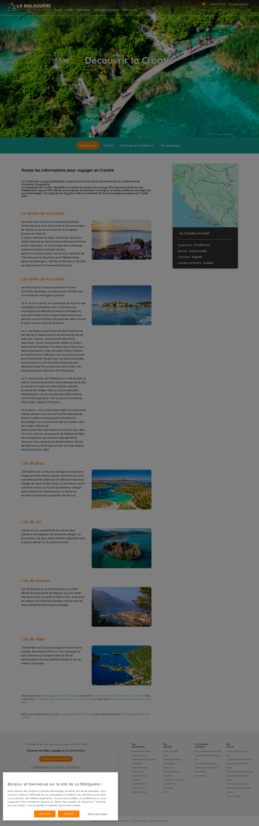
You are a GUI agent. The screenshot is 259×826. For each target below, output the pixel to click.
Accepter (44, 813)
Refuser (69, 813)
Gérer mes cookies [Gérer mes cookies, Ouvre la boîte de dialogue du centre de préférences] (97, 813)
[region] (60, 796)
